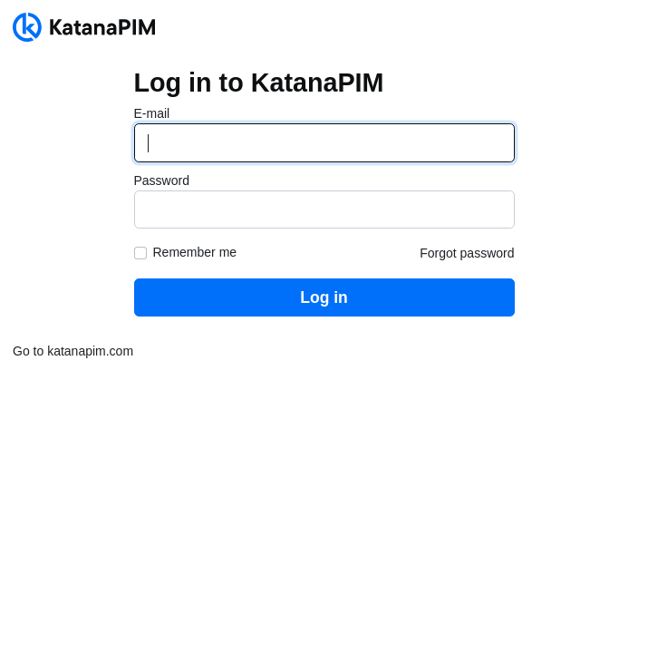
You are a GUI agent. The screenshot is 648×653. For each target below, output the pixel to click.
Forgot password (467, 253)
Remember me (195, 252)
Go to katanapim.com (73, 351)
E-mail (152, 113)
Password (161, 180)
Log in (323, 297)
